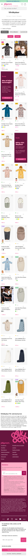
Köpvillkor (3, 447)
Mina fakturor (4, 450)
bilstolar (25, 425)
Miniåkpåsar (5, 32)
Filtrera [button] (10, 36)
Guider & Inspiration (5, 452)
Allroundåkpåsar (14, 32)
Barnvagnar (8, 16)
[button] (2, 4)
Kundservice (3, 445)
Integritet (14, 452)
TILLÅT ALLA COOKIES (14, 550)
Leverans (14, 447)
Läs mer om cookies (6, 546)
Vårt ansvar (3, 456)
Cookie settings (4, 454)
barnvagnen (24, 417)
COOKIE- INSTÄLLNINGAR (14, 553)
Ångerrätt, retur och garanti (18, 445)
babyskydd (18, 425)
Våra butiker (14, 454)
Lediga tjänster (15, 456)
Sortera (17, 36)
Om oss (2, 459)
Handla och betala (16, 450)
